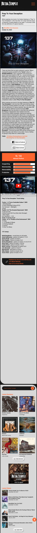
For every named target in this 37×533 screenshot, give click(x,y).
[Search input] (17, 388)
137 (8, 136)
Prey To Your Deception (18, 138)
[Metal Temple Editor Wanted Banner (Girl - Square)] (18, 483)
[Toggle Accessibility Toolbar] (34, 520)
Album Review (13, 136)
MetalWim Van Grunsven (11, 28)
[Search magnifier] (32, 388)
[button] (18, 186)
